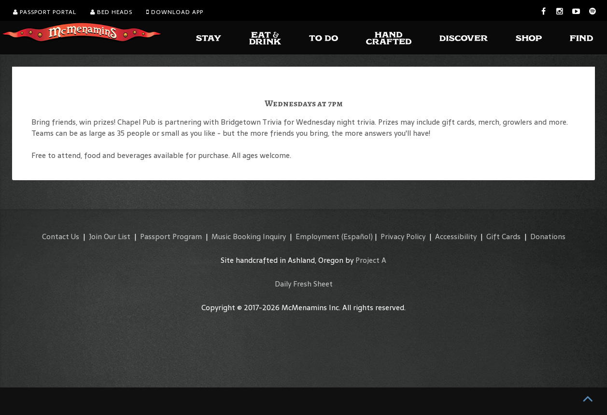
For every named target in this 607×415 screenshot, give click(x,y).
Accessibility (456, 236)
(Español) (357, 236)
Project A (370, 260)
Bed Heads (111, 12)
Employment (317, 236)
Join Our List (109, 236)
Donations (547, 236)
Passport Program (171, 236)
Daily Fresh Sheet (304, 284)
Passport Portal (44, 12)
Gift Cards (503, 236)
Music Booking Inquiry (249, 236)
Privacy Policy (403, 236)
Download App (174, 12)
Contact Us (60, 236)
